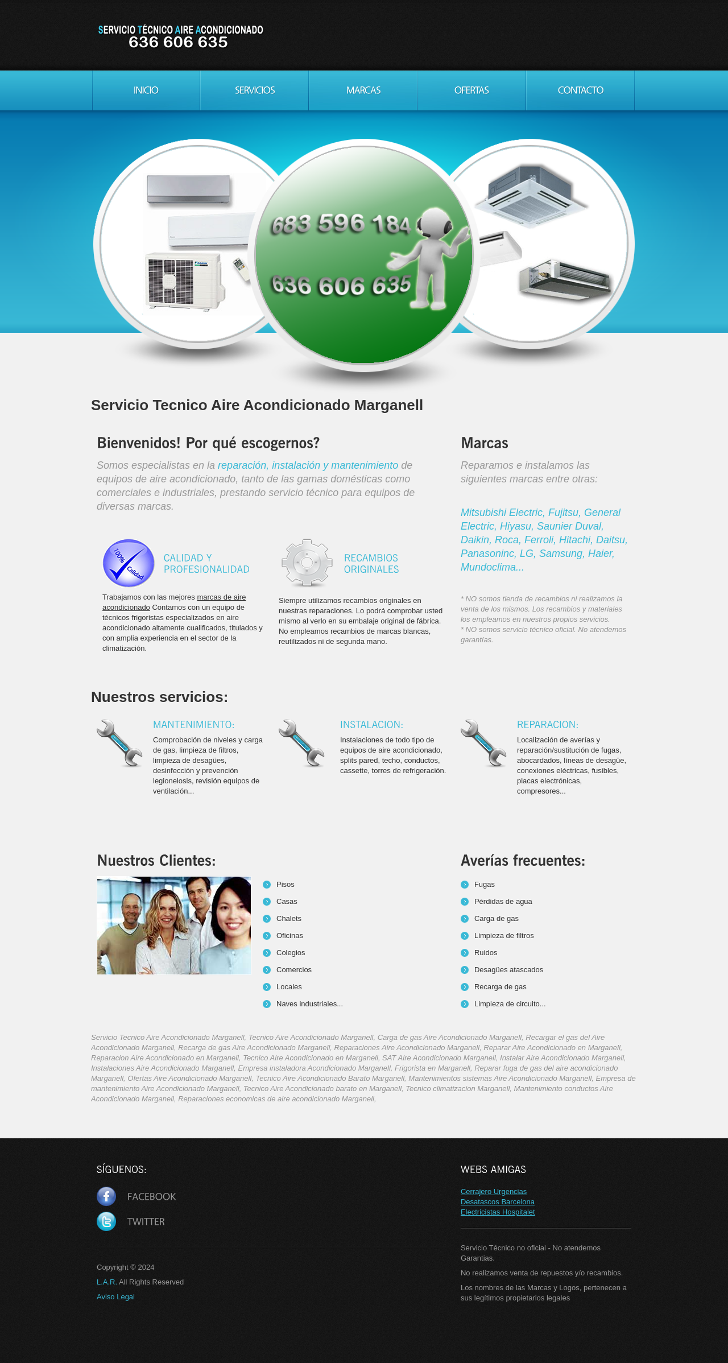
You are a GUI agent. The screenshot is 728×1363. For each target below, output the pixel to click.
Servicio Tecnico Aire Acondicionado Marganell (180, 36)
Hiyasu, (518, 526)
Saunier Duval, (570, 526)
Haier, (601, 553)
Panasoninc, (490, 553)
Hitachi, (577, 540)
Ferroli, (541, 540)
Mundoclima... (492, 567)
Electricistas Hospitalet (498, 1212)
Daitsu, (612, 540)
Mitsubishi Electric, (504, 512)
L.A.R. (107, 1282)
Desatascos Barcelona (498, 1201)
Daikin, (478, 540)
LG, (529, 553)
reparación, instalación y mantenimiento (308, 465)
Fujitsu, (566, 512)
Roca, (509, 540)
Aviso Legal (116, 1296)
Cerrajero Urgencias (494, 1191)
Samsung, (563, 553)
